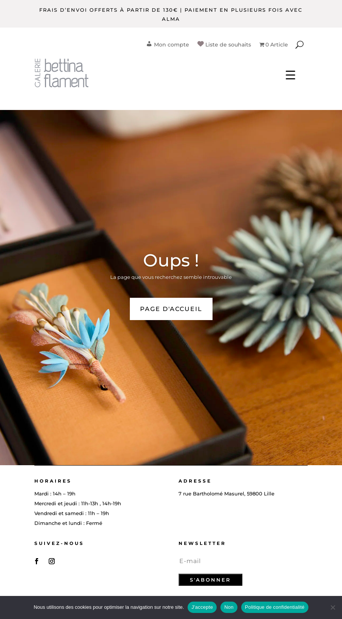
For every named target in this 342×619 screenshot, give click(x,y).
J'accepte (202, 607)
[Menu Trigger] (290, 74)
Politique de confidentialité (275, 607)
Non (229, 607)
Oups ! (171, 260)
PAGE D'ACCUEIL (171, 309)
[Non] (332, 607)
